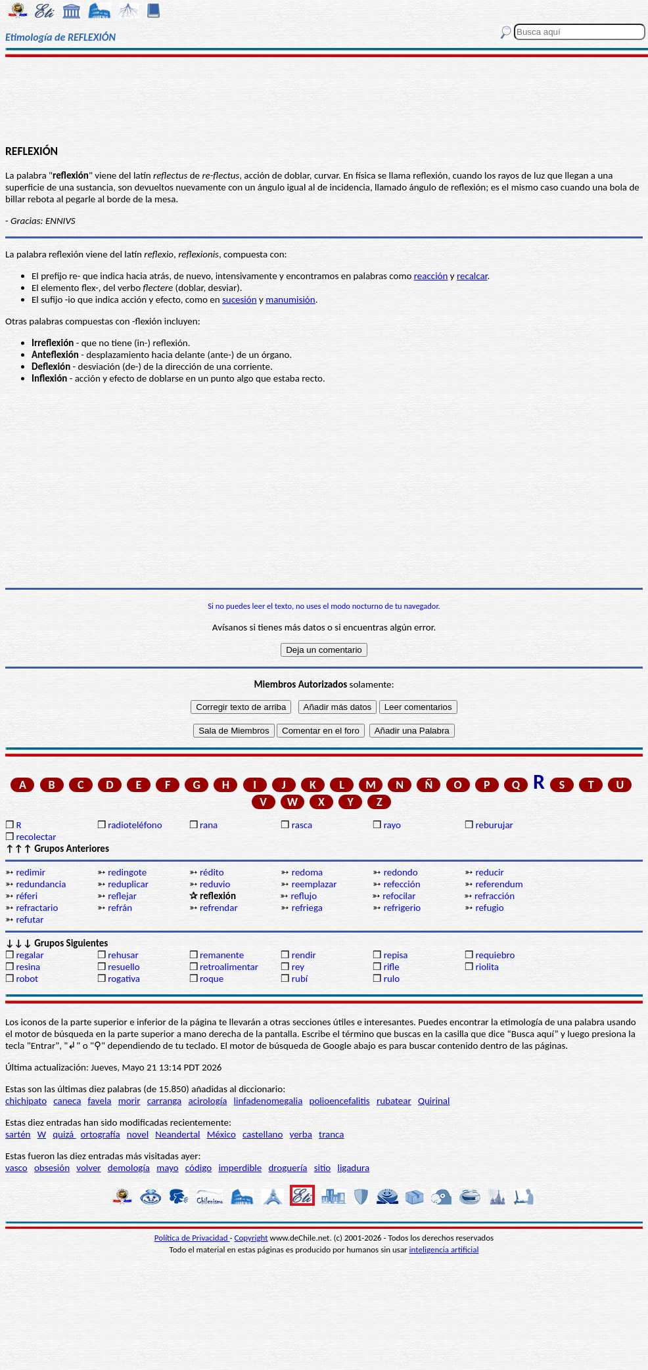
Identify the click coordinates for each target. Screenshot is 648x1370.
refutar (29, 919)
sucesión (239, 299)
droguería (287, 1168)
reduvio (215, 884)
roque (211, 978)
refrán (120, 908)
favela (100, 1101)
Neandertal (177, 1134)
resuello (124, 967)
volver (88, 1168)
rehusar (123, 955)
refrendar (219, 908)
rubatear (394, 1101)
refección (402, 884)
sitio (322, 1168)
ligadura (353, 1168)
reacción (431, 276)
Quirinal (434, 1101)
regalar (29, 955)
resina (28, 967)
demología (129, 1168)
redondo (401, 872)
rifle (392, 967)
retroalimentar (229, 967)
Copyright (251, 1238)
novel (138, 1134)
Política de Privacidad (192, 1238)
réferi (26, 896)
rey (298, 967)
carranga (164, 1101)
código (198, 1168)
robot (27, 978)
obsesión (52, 1168)
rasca (302, 825)
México (221, 1134)
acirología (207, 1101)
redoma (307, 872)
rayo (392, 825)
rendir (304, 955)
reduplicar (128, 884)
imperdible (240, 1168)
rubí (300, 978)
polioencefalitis (340, 1101)
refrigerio (402, 908)
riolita (487, 967)
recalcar (472, 276)
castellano (263, 1134)
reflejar (122, 896)
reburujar (494, 825)
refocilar (398, 896)
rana (209, 825)
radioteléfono (135, 825)
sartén (18, 1134)
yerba (301, 1134)
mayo (167, 1168)
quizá (64, 1134)
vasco (16, 1168)
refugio (489, 908)
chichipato (26, 1101)
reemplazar (314, 884)
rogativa (124, 978)
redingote (127, 872)
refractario (37, 908)
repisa (396, 955)
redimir (30, 872)
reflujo (303, 896)
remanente (222, 955)
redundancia (41, 884)
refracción (494, 896)
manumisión (290, 299)
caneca (67, 1101)
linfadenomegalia (268, 1101)
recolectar (36, 837)
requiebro (495, 955)
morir (129, 1101)
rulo (392, 978)
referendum (498, 884)
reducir (489, 872)
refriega (307, 908)
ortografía (100, 1134)
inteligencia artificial (444, 1249)
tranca (331, 1134)
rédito (212, 872)
